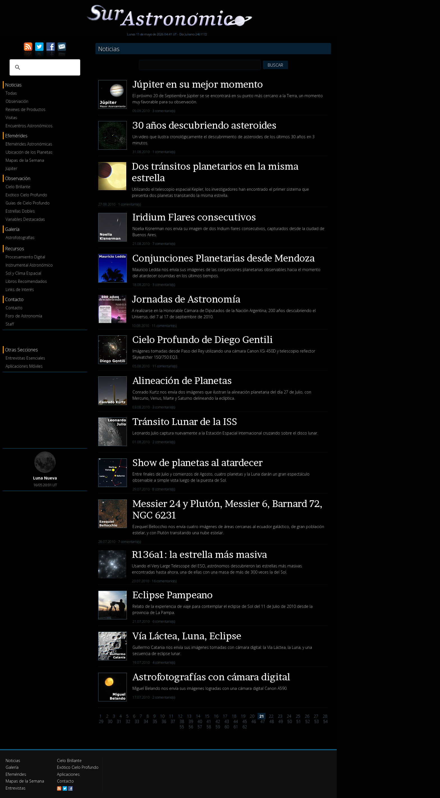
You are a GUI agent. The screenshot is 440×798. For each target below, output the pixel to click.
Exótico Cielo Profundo (26, 194)
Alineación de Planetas (182, 380)
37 (173, 721)
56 (191, 726)
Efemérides (16, 774)
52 (307, 721)
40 (200, 721)
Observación (17, 101)
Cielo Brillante (18, 186)
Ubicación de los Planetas (29, 152)
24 (289, 716)
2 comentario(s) (163, 442)
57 (200, 726)
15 (207, 716)
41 (209, 721)
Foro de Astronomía (24, 316)
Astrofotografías (20, 237)
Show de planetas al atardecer (197, 462)
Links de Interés (20, 289)
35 (155, 721)
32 (128, 721)
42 (218, 721)
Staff (10, 324)
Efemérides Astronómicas (29, 144)
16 (216, 716)
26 (307, 716)
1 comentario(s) (163, 151)
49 (280, 721)
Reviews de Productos (25, 109)
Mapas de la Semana (25, 160)
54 (325, 721)
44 (235, 721)
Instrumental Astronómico (29, 265)
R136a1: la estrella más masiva (199, 554)
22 (271, 716)
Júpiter (11, 168)
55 (182, 726)
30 (110, 721)
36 (164, 721)
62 (244, 726)
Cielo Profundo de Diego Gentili (202, 339)
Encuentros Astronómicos (29, 125)
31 (119, 721)
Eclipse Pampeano (172, 595)
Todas (11, 93)
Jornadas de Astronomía (186, 299)
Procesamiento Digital (25, 257)
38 (182, 721)
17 (225, 716)
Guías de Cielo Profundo (28, 203)
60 (226, 726)
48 (271, 721)
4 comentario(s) (163, 662)
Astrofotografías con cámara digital (211, 677)
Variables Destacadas (25, 219)
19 (243, 716)
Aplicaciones (68, 774)
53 (316, 721)
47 (262, 721)
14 (198, 716)
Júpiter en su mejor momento (197, 84)
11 (171, 716)
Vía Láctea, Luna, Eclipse (186, 636)
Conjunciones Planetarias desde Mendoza (223, 258)
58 (209, 726)
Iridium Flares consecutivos (194, 217)
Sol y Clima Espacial (23, 273)
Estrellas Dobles (20, 211)
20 (252, 716)
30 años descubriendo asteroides (204, 125)
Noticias (13, 760)
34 (146, 721)
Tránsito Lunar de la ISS (184, 421)
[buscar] (44, 67)
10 (162, 716)
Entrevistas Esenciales (25, 358)
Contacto (14, 307)
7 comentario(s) (163, 243)
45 (244, 721)
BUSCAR (275, 65)
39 (191, 721)
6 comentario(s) (163, 621)
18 (234, 716)
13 (189, 716)
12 (180, 716)
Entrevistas (15, 787)
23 (280, 716)
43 (226, 721)
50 (289, 721)
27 (316, 716)
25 (298, 716)
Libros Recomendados (26, 281)
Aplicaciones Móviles (24, 366)
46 (253, 721)
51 (298, 721)
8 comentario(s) (163, 489)
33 (137, 721)
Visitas (11, 117)
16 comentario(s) (164, 581)
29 (101, 721)
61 (235, 726)
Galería (12, 767)
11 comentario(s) (164, 325)
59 (218, 726)
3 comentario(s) (163, 110)
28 (325, 716)
